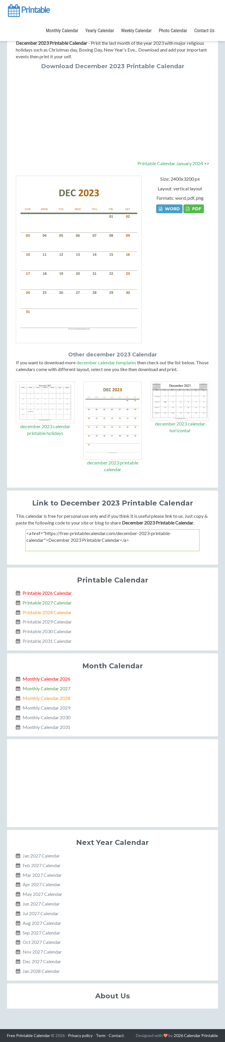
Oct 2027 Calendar (42, 942)
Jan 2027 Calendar (41, 855)
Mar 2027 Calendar (42, 875)
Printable (28, 10)
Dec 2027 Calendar (42, 961)
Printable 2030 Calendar (47, 631)
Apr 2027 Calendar (42, 884)
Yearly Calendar (99, 30)
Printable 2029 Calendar (47, 621)
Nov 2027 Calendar (42, 951)
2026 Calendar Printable (196, 1035)
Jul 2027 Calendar (41, 913)
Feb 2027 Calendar (42, 865)
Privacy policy (80, 1035)
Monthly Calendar (62, 30)
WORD (169, 208)
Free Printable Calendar (28, 1035)
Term (100, 1035)
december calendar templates (106, 362)
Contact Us (204, 30)
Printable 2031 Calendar (47, 641)
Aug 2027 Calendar (42, 923)
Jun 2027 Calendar (41, 903)
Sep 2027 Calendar (41, 932)
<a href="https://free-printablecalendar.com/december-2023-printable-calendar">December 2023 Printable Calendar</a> (112, 540)
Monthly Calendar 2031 (46, 727)
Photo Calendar (173, 30)
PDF (193, 208)
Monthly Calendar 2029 (46, 707)
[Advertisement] (112, 113)
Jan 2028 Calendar (41, 971)
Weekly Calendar (136, 30)
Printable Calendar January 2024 (170, 163)
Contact (116, 1035)
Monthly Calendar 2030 (46, 717)
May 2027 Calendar (42, 894)
